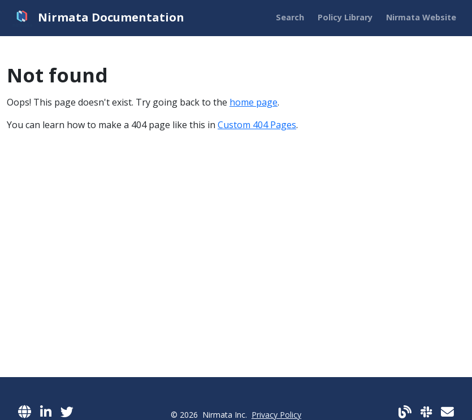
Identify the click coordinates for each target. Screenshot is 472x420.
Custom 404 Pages (257, 125)
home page (253, 102)
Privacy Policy (276, 414)
